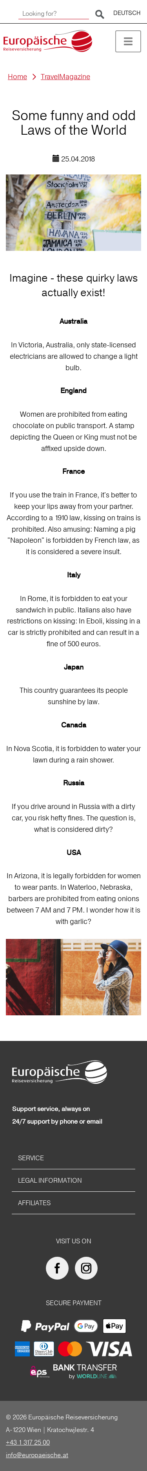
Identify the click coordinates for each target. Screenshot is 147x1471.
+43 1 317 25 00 (28, 1442)
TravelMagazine (65, 76)
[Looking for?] (53, 13)
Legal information (50, 1180)
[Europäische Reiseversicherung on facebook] (59, 1268)
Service (31, 1158)
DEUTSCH (127, 13)
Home (17, 76)
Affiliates (34, 1203)
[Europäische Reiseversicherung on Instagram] (88, 1268)
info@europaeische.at (37, 1455)
